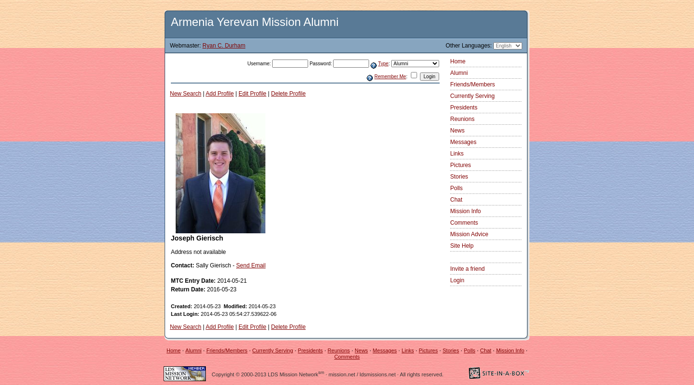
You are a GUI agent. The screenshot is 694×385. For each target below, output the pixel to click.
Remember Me (390, 76)
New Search (185, 93)
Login (457, 280)
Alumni (459, 73)
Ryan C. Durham (224, 45)
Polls (456, 188)
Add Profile (220, 93)
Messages (463, 142)
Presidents (464, 107)
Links (457, 153)
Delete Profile (288, 93)
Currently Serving (472, 96)
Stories (459, 176)
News (457, 130)
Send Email (250, 265)
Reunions (462, 119)
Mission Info (465, 211)
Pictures (460, 165)
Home (458, 61)
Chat (456, 199)
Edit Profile (252, 93)
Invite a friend (467, 268)
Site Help (462, 245)
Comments (464, 222)
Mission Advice (469, 234)
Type (383, 63)
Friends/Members (472, 84)
